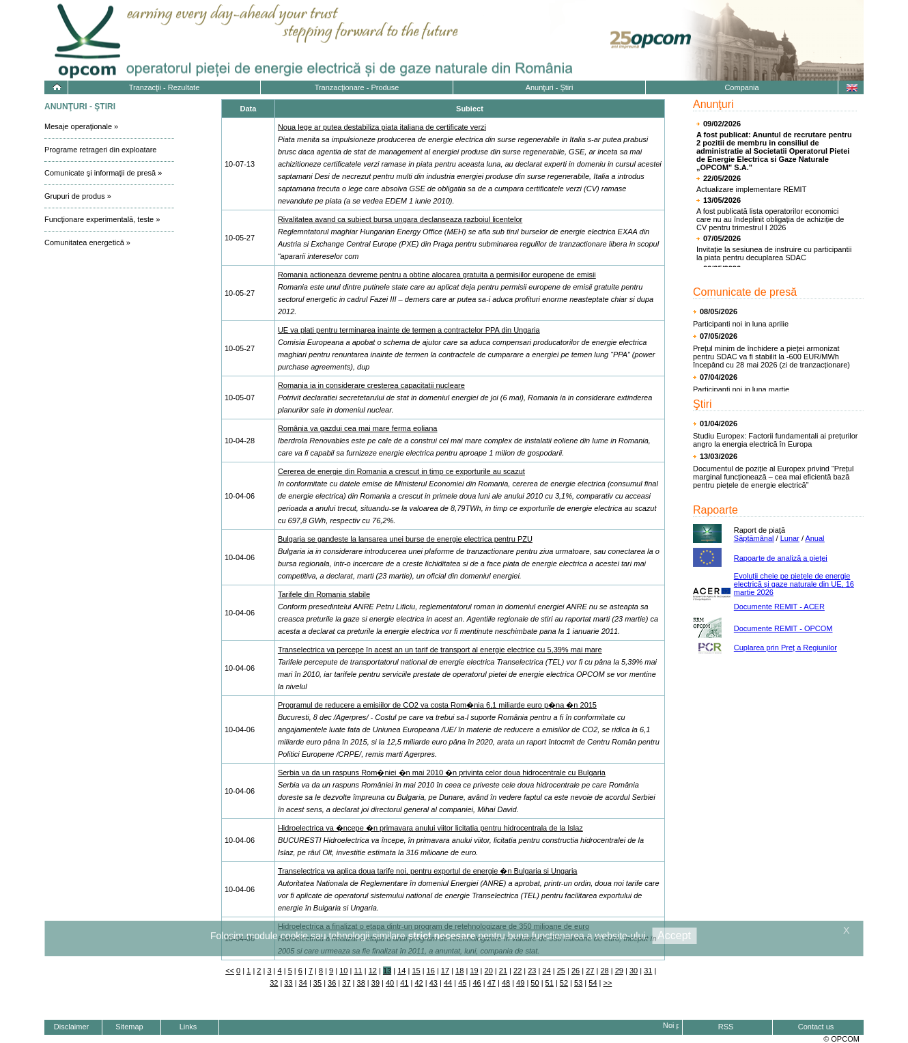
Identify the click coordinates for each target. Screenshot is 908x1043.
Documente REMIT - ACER (779, 606)
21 (503, 970)
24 (546, 970)
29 (619, 970)
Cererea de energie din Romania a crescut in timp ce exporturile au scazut (401, 471)
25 (561, 970)
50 (534, 983)
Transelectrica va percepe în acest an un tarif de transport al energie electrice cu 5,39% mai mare (440, 649)
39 (375, 983)
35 (317, 983)
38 (361, 983)
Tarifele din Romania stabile (324, 594)
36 (332, 983)
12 (373, 970)
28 (604, 970)
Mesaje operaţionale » (81, 126)
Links (188, 1027)
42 (418, 983)
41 (404, 983)
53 (578, 983)
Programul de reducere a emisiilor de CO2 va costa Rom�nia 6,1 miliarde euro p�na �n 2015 (437, 705)
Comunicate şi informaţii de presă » (103, 173)
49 (520, 983)
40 (390, 983)
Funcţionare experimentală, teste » (102, 219)
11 (358, 970)
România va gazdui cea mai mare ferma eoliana (358, 428)
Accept (674, 935)
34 (303, 983)
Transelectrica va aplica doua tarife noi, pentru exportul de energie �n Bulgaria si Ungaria (428, 871)
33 (288, 983)
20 (489, 970)
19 (474, 970)
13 (387, 970)
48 (506, 983)
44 (448, 983)
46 (476, 983)
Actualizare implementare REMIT (751, 189)
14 (401, 970)
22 (517, 970)
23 (532, 970)
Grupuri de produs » (77, 196)
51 (549, 983)
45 (462, 983)
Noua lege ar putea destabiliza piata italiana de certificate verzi (382, 127)
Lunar (789, 538)
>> (608, 983)
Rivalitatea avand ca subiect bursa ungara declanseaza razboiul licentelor (400, 219)
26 (575, 970)
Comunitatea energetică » (87, 242)
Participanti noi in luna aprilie (741, 324)
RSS (726, 1027)
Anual (814, 538)
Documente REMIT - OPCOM (783, 628)
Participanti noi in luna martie (741, 389)
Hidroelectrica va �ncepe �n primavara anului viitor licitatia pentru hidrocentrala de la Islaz (430, 828)
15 (416, 970)
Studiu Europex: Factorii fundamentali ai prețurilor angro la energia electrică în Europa (775, 440)
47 (491, 983)
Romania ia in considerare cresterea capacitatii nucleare (371, 385)
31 (648, 970)
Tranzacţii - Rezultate (164, 87)
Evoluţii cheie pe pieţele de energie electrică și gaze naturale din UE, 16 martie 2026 (794, 584)
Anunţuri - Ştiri (549, 87)
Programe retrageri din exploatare (100, 149)
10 (343, 970)
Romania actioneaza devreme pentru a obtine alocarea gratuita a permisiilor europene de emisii (437, 274)
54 (592, 983)
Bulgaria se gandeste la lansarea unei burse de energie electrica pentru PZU (405, 539)
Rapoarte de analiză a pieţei (780, 558)
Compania (741, 87)
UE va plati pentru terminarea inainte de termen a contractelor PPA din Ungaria (409, 330)
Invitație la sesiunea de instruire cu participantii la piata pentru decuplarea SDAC (773, 253)
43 (433, 983)
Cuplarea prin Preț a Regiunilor (785, 647)
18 (459, 970)
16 (431, 970)
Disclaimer (71, 1027)
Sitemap (129, 1027)
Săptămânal (754, 538)
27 (590, 970)
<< (229, 970)
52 (564, 983)
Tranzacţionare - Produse (357, 87)
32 (274, 983)
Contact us (816, 1027)
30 (633, 970)
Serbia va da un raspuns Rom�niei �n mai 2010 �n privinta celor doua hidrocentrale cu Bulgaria (442, 772)
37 (346, 983)
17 (445, 970)
